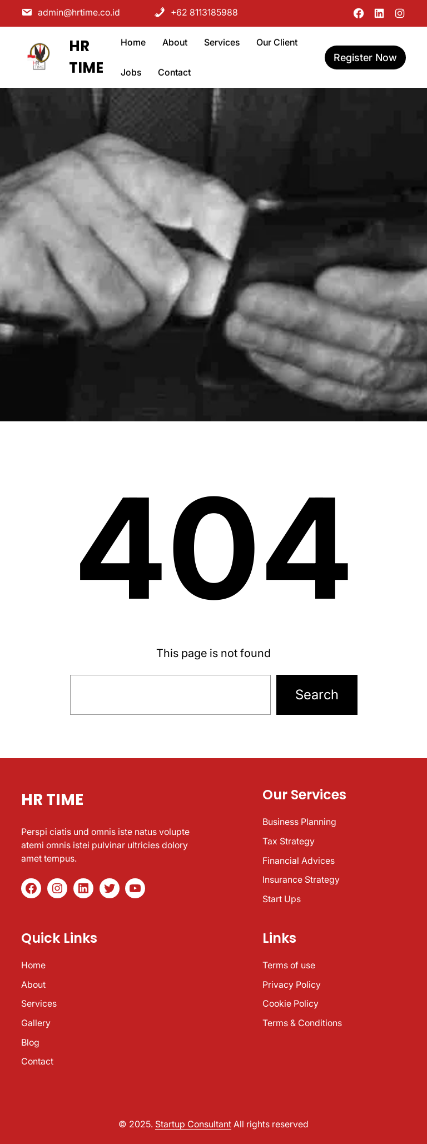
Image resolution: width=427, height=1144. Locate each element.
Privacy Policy (291, 984)
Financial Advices (298, 860)
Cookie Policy (290, 1003)
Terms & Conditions (302, 1022)
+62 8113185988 (196, 11)
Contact (37, 1061)
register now (365, 56)
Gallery (36, 1022)
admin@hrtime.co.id (70, 11)
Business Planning (299, 821)
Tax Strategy (288, 841)
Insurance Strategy (301, 879)
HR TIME (52, 799)
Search (317, 695)
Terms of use (288, 965)
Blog (30, 1042)
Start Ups (281, 898)
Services (39, 1003)
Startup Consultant (193, 1124)
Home (33, 965)
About (33, 984)
